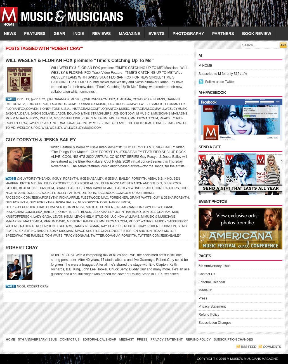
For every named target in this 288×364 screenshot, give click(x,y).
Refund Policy (209, 315)
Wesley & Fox (28, 127)
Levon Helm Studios (91, 216)
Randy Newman (86, 226)
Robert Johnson (161, 226)
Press (203, 298)
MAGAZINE (129, 33)
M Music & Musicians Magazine (161, 113)
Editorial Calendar (212, 282)
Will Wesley (52, 127)
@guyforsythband (33, 178)
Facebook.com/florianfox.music (78, 104)
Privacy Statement (212, 306)
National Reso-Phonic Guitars (46, 226)
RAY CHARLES (111, 226)
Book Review (256, 33)
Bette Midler (31, 183)
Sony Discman (61, 230)
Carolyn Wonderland (134, 188)
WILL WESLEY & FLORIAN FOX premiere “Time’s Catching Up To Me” (80, 60)
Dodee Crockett (41, 192)
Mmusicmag (119, 118)
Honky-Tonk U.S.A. (55, 108)
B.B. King (165, 178)
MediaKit (205, 290)
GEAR (59, 33)
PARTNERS (223, 33)
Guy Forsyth (17, 202)
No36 (21, 286)
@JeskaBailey (91, 178)
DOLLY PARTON (68, 192)
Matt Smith (32, 221)
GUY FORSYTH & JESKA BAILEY (41, 139)
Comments (272, 346)
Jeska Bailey (103, 211)
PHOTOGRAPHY (188, 33)
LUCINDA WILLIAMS (124, 216)
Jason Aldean (17, 113)
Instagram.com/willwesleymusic (159, 108)
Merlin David (54, 221)
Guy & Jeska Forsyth (171, 197)
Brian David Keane (98, 188)
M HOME (205, 66)
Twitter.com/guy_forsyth (113, 235)
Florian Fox (175, 104)
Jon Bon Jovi (123, 113)
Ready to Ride (171, 118)
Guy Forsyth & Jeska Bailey (52, 202)
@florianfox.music (64, 99)
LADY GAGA (42, 216)
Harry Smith (119, 202)
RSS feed (248, 346)
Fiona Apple (69, 197)
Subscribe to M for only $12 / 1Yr (223, 74)
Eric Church (37, 104)
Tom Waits (54, 235)
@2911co (37, 99)
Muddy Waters (141, 221)
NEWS (10, 33)
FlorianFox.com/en (22, 108)
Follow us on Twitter (220, 82)
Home (10, 339)
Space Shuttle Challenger (98, 230)
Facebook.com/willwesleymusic (135, 104)
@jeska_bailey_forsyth (125, 178)
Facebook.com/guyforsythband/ (126, 192)
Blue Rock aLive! (86, 183)
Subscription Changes (215, 323)
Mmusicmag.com (144, 118)
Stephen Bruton (137, 230)
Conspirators (167, 188)
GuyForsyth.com (92, 202)
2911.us (23, 99)
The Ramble (34, 235)
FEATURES (35, 33)
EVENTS (156, 33)
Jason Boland (42, 113)
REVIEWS (101, 33)
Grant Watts (141, 197)
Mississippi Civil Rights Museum (81, 118)
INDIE (78, 33)
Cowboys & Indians (149, 99)
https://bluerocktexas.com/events (36, 207)
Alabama (124, 99)
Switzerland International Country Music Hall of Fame (77, 123)
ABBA (152, 178)
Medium (46, 118)
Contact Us (207, 274)
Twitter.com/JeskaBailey (159, 235)
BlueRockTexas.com (36, 188)
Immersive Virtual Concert (91, 207)
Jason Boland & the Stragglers (83, 113)
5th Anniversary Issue (215, 266)
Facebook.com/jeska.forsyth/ (32, 197)
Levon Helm (63, 216)
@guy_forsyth (65, 178)
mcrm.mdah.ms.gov (22, 118)
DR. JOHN (89, 192)
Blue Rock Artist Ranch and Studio (131, 183)
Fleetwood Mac (94, 197)
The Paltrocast (140, 123)
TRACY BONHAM (76, 235)
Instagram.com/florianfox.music (100, 108)
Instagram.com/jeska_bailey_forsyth (38, 211)
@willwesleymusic (98, 99)
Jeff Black (82, 211)
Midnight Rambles (82, 221)
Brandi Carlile (68, 188)
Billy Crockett (57, 183)
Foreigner (119, 197)
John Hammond (128, 211)
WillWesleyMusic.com (82, 127)
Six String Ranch (33, 230)
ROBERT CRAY (16, 123)
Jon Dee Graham (156, 211)
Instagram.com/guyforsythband (145, 207)
